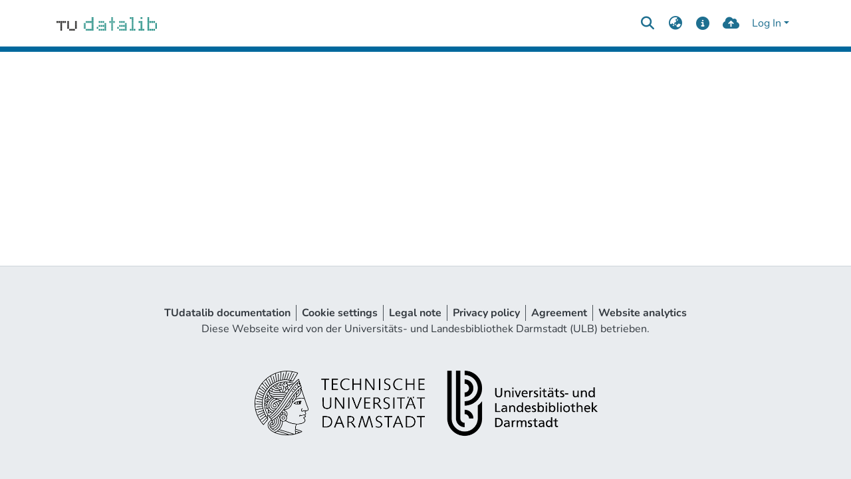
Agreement (559, 313)
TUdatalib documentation (227, 313)
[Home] (107, 23)
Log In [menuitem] (766, 23)
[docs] (703, 23)
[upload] (731, 23)
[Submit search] (647, 23)
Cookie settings (340, 313)
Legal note (415, 313)
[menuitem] (675, 23)
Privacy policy (486, 313)
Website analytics (642, 313)
